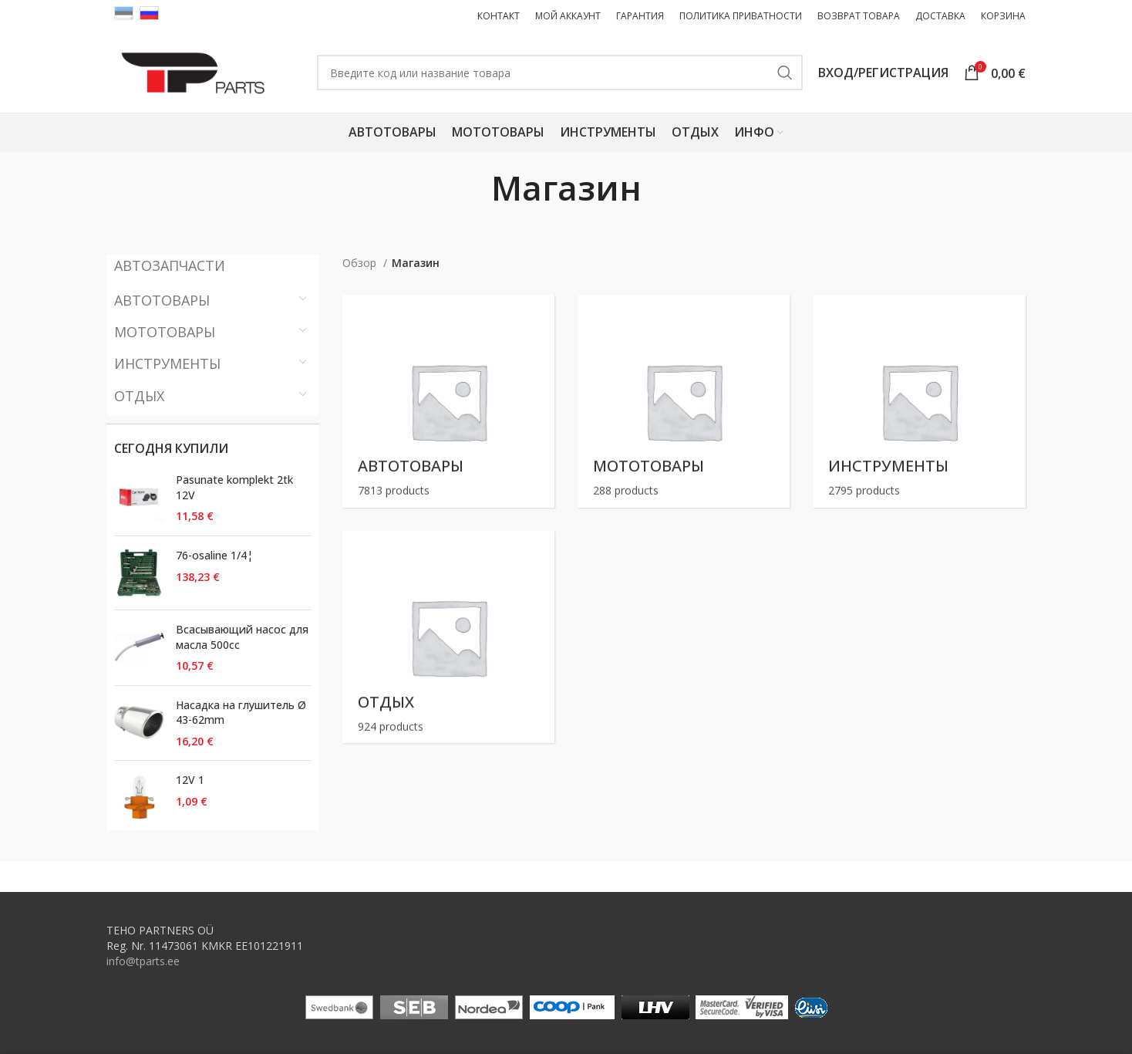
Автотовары (162, 300)
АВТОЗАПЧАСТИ (169, 265)
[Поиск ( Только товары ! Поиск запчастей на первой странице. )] (560, 72)
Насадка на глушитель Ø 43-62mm (241, 713)
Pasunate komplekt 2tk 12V (234, 487)
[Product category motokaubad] (684, 401)
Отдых (139, 396)
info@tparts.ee (143, 961)
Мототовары (164, 332)
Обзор (360, 262)
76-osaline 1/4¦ (214, 555)
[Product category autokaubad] (448, 401)
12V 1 (190, 779)
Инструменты (167, 363)
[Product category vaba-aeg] (448, 637)
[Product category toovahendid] (919, 401)
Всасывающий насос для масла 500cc (242, 637)
